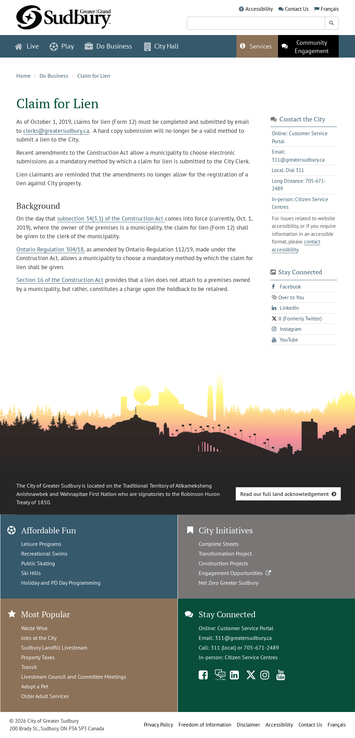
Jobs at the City (39, 637)
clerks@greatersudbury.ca (56, 131)
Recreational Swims (44, 553)
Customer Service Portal (245, 628)
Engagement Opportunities (235, 572)
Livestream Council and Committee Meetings (73, 676)
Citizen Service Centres (251, 657)
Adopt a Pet (34, 686)
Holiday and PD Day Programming (61, 582)
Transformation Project (225, 553)
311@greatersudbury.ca (243, 637)
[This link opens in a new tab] (308, 46)
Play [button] (62, 46)
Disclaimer (248, 724)
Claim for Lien (93, 75)
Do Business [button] (108, 46)
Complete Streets (219, 543)
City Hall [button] (161, 46)
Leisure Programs (41, 543)
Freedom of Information (205, 724)
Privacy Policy (158, 724)
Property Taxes (38, 657)
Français (330, 9)
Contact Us (297, 9)
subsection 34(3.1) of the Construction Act (111, 218)
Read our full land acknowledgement (284, 493)
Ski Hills (31, 572)
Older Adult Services (45, 696)
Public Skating (38, 563)
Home (23, 75)
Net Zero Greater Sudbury (228, 582)
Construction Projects (223, 563)
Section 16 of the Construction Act (59, 280)
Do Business (54, 75)
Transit (29, 666)
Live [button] (27, 46)
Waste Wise (34, 628)
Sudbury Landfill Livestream (54, 647)
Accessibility (259, 9)
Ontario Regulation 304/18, (50, 249)
